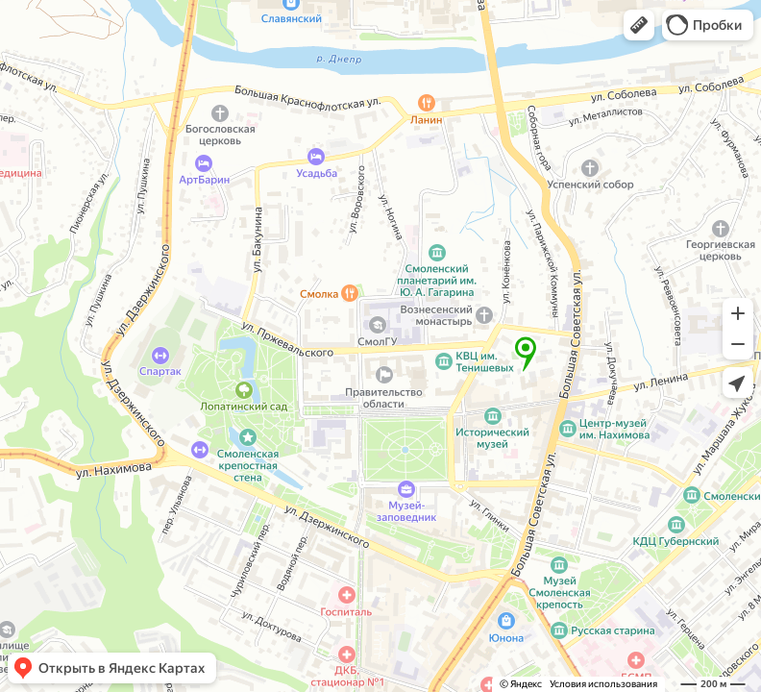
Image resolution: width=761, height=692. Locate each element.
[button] (639, 25)
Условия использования (603, 684)
